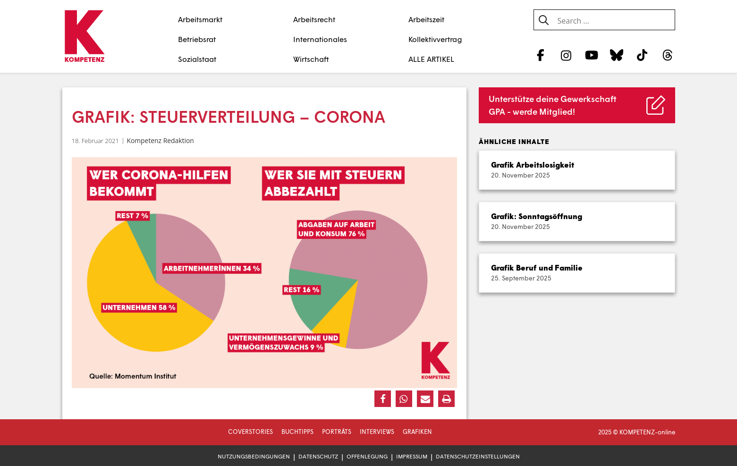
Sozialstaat (197, 58)
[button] (382, 398)
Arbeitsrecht (314, 19)
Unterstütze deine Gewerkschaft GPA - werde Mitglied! (553, 105)
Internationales (320, 38)
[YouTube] (591, 55)
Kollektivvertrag (435, 38)
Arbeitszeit (426, 19)
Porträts (336, 431)
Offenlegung (367, 456)
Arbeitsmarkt (200, 19)
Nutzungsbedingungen (254, 456)
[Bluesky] (617, 55)
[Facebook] (541, 55)
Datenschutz (318, 456)
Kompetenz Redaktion (160, 140)
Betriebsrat (197, 38)
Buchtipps (297, 431)
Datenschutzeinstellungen (478, 456)
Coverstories (250, 431)
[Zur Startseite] (84, 36)
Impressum (411, 456)
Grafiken (417, 431)
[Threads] (667, 55)
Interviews (377, 431)
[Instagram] (566, 55)
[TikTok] (642, 55)
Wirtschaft (311, 58)
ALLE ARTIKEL (431, 58)
